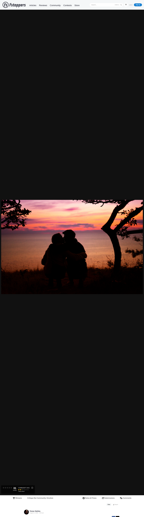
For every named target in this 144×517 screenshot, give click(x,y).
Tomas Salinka (35, 511)
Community (55, 5)
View (108, 504)
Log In (130, 4)
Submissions (108, 498)
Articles (32, 5)
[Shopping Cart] (126, 5)
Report (115, 504)
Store (77, 5)
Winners (17, 498)
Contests (67, 5)
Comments (125, 498)
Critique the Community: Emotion (40, 498)
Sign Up (138, 4)
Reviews (43, 5)
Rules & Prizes (89, 498)
